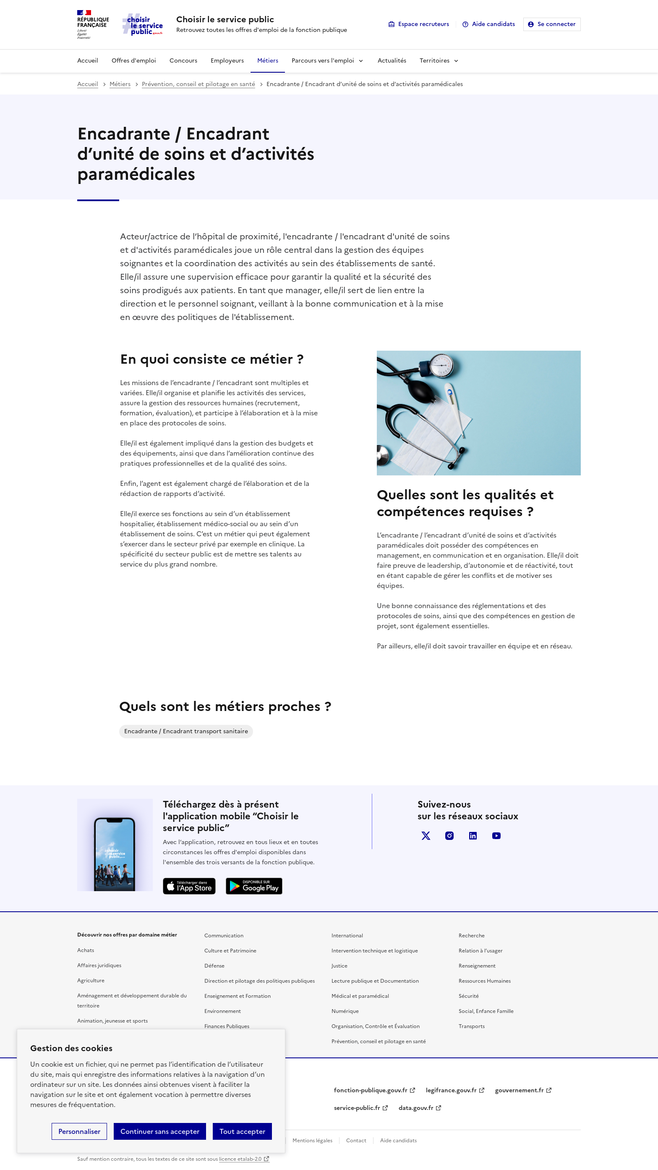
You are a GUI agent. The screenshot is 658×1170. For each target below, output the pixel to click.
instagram (449, 835)
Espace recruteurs (423, 24)
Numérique (345, 1011)
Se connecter (557, 24)
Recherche (472, 935)
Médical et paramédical (360, 996)
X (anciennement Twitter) (426, 835)
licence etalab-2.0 (240, 1159)
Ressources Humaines (485, 981)
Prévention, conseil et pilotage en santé (198, 84)
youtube (496, 835)
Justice (339, 966)
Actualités (392, 60)
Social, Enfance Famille (486, 1011)
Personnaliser (79, 1131)
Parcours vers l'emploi (323, 60)
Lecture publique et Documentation (375, 981)
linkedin (473, 835)
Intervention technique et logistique (375, 951)
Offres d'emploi (134, 60)
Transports (472, 1026)
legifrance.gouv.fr (451, 1090)
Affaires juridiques (99, 965)
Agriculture (90, 980)
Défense (214, 966)
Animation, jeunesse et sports (112, 1021)
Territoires (434, 60)
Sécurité (469, 996)
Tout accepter (242, 1131)
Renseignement (477, 966)
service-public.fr (357, 1108)
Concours (183, 60)
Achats (85, 950)
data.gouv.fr (416, 1108)
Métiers (267, 60)
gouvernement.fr (519, 1090)
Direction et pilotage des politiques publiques (259, 981)
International (347, 935)
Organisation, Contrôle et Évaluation (376, 1026)
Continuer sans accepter (159, 1131)
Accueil (87, 60)
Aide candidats (493, 24)
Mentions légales (312, 1140)
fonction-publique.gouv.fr (370, 1090)
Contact (356, 1140)
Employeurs (227, 60)
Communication (223, 935)
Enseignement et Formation (237, 996)
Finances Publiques (226, 1026)
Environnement (222, 1011)
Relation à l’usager (481, 951)
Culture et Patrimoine (230, 951)
